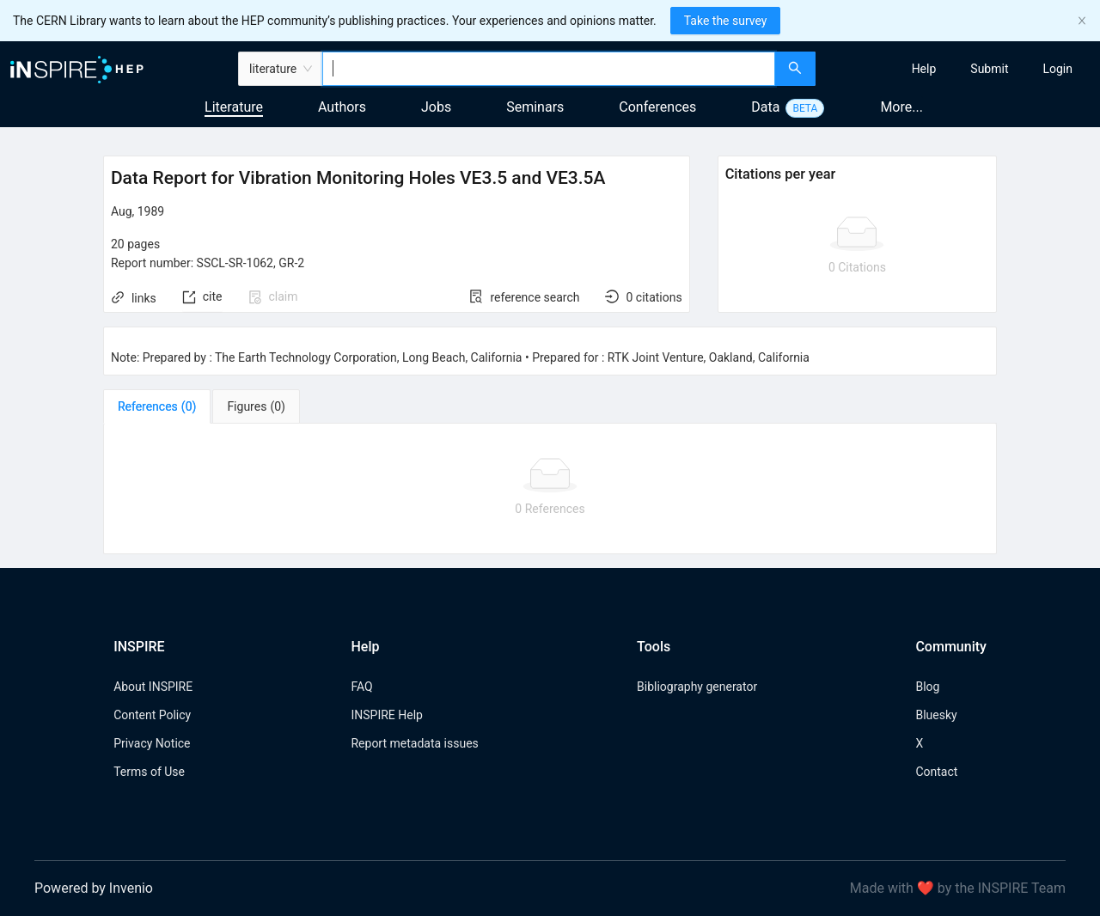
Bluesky (935, 715)
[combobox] (548, 69)
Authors (342, 107)
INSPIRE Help (386, 715)
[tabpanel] (550, 489)
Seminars (535, 107)
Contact (936, 772)
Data (765, 107)
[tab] (157, 406)
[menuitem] (924, 68)
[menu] (960, 68)
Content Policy (152, 715)
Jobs (436, 107)
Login (1057, 69)
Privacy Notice (151, 743)
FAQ (361, 686)
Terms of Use (149, 772)
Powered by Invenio (93, 888)
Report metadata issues (414, 743)
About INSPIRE (152, 686)
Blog (927, 686)
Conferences (657, 107)
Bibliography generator (697, 686)
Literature (234, 107)
